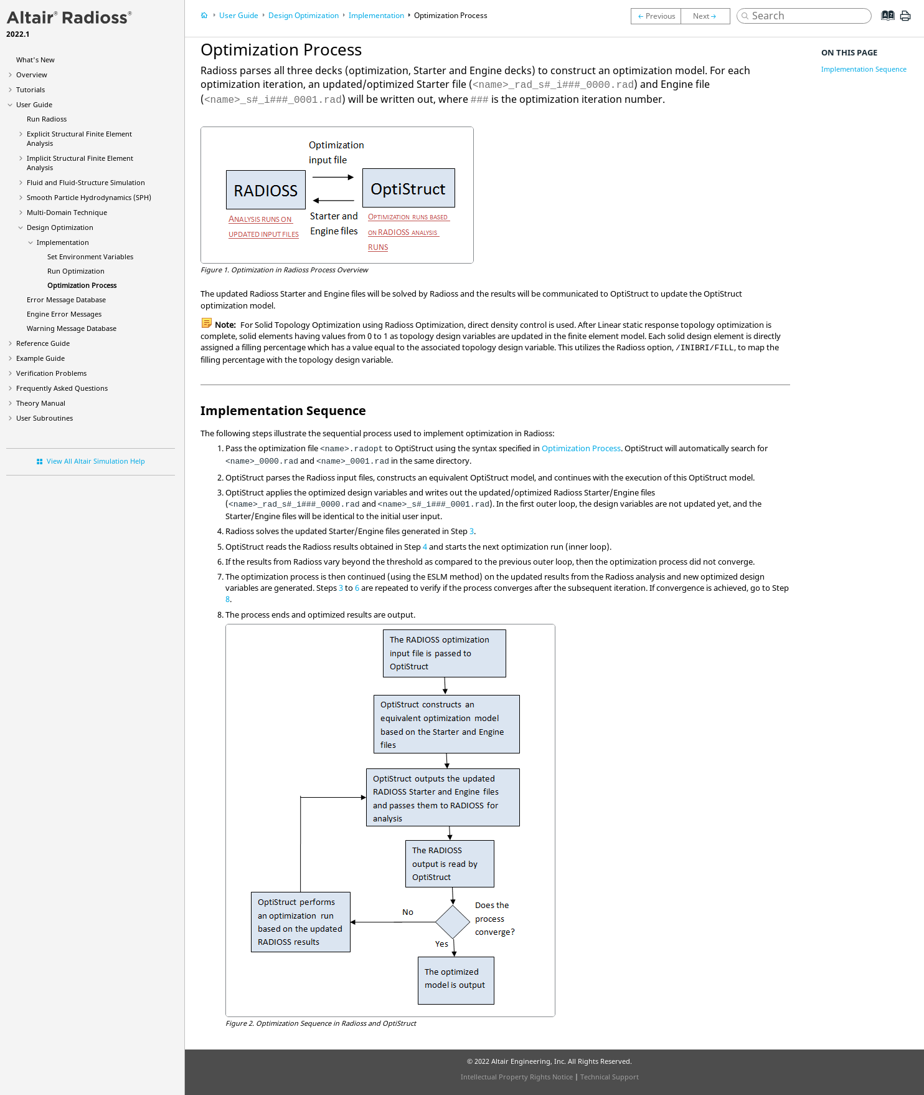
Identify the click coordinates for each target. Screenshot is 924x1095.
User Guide (34, 104)
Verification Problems (51, 373)
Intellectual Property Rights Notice (517, 1076)
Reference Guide (43, 343)
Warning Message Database (71, 328)
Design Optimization (60, 227)
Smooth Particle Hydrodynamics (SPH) (89, 197)
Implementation (63, 242)
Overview (31, 74)
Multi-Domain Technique (67, 212)
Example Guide (40, 358)
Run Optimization (76, 270)
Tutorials (30, 89)
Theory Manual (40, 403)
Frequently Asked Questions (62, 388)
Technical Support (609, 1076)
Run (47, 118)
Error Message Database (66, 299)
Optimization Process (81, 285)
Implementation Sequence (864, 69)
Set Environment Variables (90, 256)
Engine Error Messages (64, 313)
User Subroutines (44, 418)
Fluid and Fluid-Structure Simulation (86, 182)
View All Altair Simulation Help (96, 461)
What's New (35, 59)
